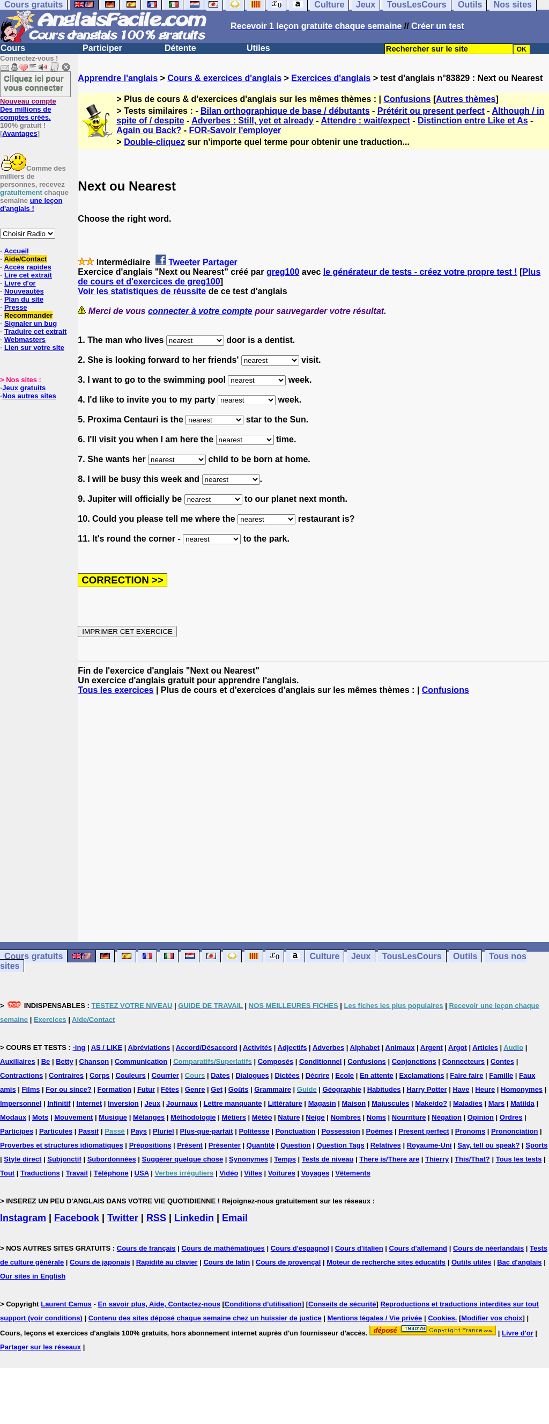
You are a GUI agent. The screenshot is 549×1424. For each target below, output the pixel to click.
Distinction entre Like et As (473, 120)
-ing (78, 1047)
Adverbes (328, 1047)
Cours (13, 48)
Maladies (468, 1103)
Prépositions (150, 1145)
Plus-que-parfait (206, 1131)
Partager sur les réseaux (40, 1347)
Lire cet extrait (28, 275)
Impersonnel (20, 1103)
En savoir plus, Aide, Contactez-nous (159, 1304)
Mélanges (149, 1117)
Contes (502, 1061)
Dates (220, 1075)
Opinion (481, 1117)
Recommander (28, 315)
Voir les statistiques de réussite (142, 291)
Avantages (19, 133)
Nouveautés (24, 291)
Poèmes (379, 1131)
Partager (220, 262)
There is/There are (389, 1159)
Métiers (233, 1117)
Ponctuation (295, 1131)
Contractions (21, 1075)
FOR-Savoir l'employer (235, 130)
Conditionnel (320, 1061)
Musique (113, 1117)
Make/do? (431, 1103)
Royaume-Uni (429, 1145)
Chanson (94, 1061)
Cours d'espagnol (300, 1248)
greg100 (282, 271)
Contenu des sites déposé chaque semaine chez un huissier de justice (205, 1318)
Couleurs (130, 1075)
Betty (64, 1061)
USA (142, 1173)
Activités (257, 1047)
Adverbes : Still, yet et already (252, 120)
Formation (114, 1089)
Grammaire (272, 1089)
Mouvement (73, 1117)
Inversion (123, 1103)
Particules (55, 1131)
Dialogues (252, 1075)
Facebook (76, 1218)
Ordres (511, 1117)
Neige (315, 1117)
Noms (376, 1117)
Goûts (238, 1089)
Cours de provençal (288, 1262)
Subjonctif (64, 1159)
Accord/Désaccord (207, 1047)
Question (295, 1145)
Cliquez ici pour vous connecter (34, 83)
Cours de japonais (100, 1262)
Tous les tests (519, 1159)
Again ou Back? (148, 130)
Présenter (225, 1145)
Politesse (254, 1131)
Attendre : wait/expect (365, 120)
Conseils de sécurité (342, 1304)
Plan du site (23, 299)
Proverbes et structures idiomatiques (61, 1145)
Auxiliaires (17, 1061)
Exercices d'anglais (330, 78)
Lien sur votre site (34, 348)
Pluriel (163, 1131)
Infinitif (58, 1103)
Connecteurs (463, 1061)
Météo (262, 1117)
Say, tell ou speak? (488, 1145)
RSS (156, 1218)
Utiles (258, 48)
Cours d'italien (359, 1248)
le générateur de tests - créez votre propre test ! (420, 271)
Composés (275, 1061)
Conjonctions (414, 1061)
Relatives (385, 1145)
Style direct (22, 1159)
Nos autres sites (29, 396)
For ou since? (68, 1089)
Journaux (182, 1103)
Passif (88, 1131)
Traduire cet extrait (35, 331)
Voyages (315, 1173)
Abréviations (149, 1047)
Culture (324, 956)
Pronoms (470, 1131)
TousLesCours (412, 956)
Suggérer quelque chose (183, 1159)
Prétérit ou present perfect (431, 110)
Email (235, 1218)
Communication (141, 1061)
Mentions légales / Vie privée (375, 1318)
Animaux (400, 1047)
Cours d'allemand (418, 1248)
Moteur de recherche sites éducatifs (386, 1262)
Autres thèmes (465, 99)
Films (31, 1089)
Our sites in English (32, 1276)
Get (216, 1089)
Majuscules (390, 1103)
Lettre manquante (233, 1103)
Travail (77, 1173)
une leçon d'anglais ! (31, 204)
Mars (496, 1103)
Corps (100, 1075)
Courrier (165, 1075)
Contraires (66, 1075)
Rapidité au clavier (167, 1262)
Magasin (322, 1103)
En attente (377, 1075)
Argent (431, 1047)
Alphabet (365, 1047)
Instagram (23, 1218)
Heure (485, 1089)
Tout (7, 1173)
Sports (536, 1145)
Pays (139, 1131)
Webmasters (25, 339)
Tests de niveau (328, 1159)
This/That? (472, 1159)
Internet (89, 1103)
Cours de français (146, 1248)
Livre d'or (20, 283)
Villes (253, 1173)
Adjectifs (292, 1047)
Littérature (285, 1103)
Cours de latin (226, 1262)
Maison (354, 1103)
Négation (447, 1117)
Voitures (281, 1173)
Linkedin (194, 1218)
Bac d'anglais (519, 1262)
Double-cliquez (154, 142)
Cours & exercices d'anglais (224, 78)
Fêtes (170, 1089)
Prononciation (514, 1131)
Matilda (522, 1103)
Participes (16, 1131)
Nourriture (409, 1117)
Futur (146, 1089)
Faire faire (466, 1075)
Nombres (346, 1117)
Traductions (40, 1173)
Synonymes (248, 1159)
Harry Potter (426, 1089)
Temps (285, 1159)
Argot (457, 1047)
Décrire (318, 1075)
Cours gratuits (33, 956)
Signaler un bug (30, 323)
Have (460, 1089)
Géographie (342, 1089)
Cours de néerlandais (488, 1248)
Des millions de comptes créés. (28, 109)
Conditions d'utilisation (263, 1304)
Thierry (437, 1159)
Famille (501, 1075)
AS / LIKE (107, 1047)
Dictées (287, 1075)
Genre (195, 1089)
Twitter (122, 1218)
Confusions (407, 99)
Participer (102, 48)
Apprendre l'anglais (118, 78)
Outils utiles (471, 1262)
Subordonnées (111, 1159)
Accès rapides (27, 267)
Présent (190, 1145)
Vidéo (228, 1173)
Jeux (360, 956)
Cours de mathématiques (222, 1248)
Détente (180, 48)
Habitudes (384, 1089)
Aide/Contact (25, 259)
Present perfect (423, 1131)
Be (45, 1061)
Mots (40, 1117)
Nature (289, 1117)
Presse (15, 307)
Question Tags (341, 1145)
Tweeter (184, 262)
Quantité (261, 1145)
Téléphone (111, 1173)
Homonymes (522, 1089)
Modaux (13, 1117)
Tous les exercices (115, 690)
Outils (465, 956)
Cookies (441, 1318)
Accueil (16, 251)
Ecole (344, 1075)
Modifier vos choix (491, 1318)
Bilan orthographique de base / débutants (285, 110)
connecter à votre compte (200, 311)
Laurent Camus (66, 1304)
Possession (340, 1131)
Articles (485, 1047)
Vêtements (352, 1173)
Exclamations (421, 1075)
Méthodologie (193, 1117)
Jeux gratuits (24, 388)
